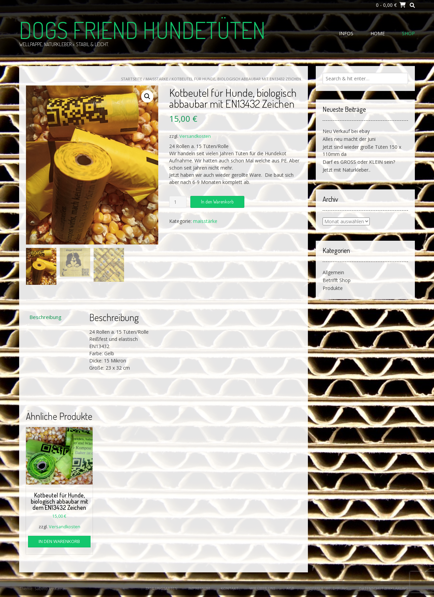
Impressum (199, 588)
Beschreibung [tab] (45, 317)
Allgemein (333, 272)
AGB (290, 588)
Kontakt (230, 588)
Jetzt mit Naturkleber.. (346, 170)
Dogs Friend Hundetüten (142, 29)
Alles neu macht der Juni (349, 139)
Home (377, 33)
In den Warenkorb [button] (59, 541)
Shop (408, 33)
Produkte (333, 288)
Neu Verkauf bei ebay (346, 131)
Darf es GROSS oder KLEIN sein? (359, 162)
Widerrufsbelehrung (326, 588)
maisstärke (157, 78)
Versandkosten (195, 136)
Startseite (131, 78)
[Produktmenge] (178, 202)
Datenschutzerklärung (383, 588)
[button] (147, 96)
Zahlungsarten (161, 588)
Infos (346, 33)
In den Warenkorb (217, 201)
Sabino (41, 589)
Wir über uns (262, 588)
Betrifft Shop (337, 280)
